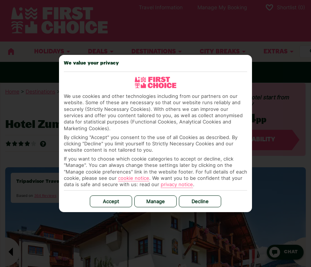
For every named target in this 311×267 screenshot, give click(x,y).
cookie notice (133, 178)
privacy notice (177, 184)
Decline (200, 201)
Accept (111, 201)
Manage (155, 201)
